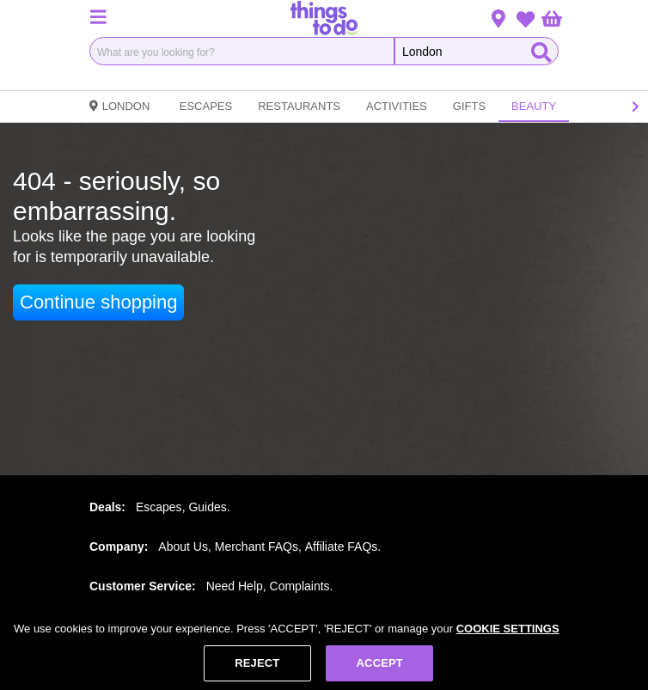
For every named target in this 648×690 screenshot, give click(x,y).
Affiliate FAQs (341, 546)
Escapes (206, 106)
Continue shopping (98, 302)
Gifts (469, 106)
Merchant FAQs (256, 546)
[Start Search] (541, 51)
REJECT (257, 664)
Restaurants (299, 106)
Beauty (533, 106)
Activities (396, 106)
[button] (98, 16)
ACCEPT (380, 664)
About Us (183, 546)
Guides (207, 507)
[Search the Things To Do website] (476, 51)
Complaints (300, 586)
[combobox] (241, 51)
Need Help (234, 586)
